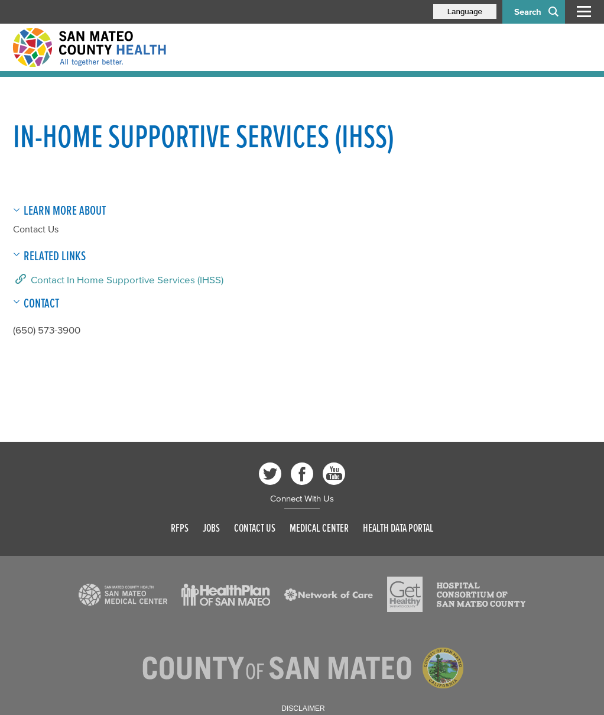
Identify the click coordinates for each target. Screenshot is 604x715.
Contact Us (36, 229)
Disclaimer (302, 708)
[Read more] (123, 595)
